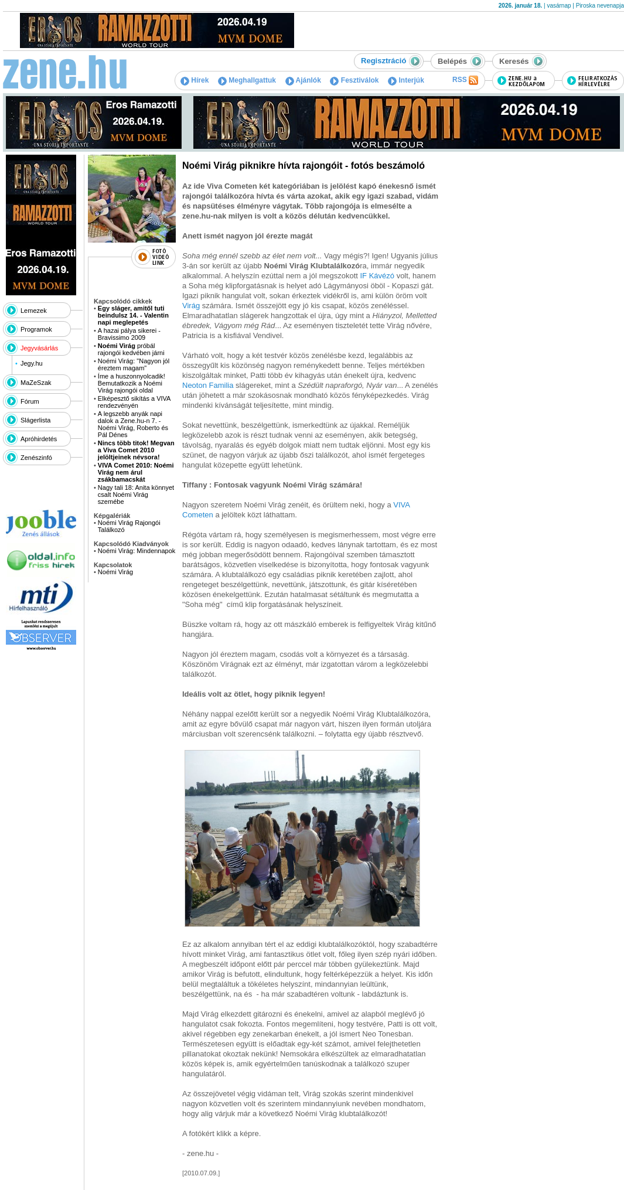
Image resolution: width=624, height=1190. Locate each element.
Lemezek (34, 310)
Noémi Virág (115, 571)
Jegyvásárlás (39, 348)
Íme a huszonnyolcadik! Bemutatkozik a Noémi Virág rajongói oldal (131, 383)
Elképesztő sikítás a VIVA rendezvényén (134, 402)
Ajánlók (303, 80)
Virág (192, 305)
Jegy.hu (32, 363)
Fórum (30, 401)
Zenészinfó (36, 457)
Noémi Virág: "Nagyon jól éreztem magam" (133, 364)
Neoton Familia (209, 385)
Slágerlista (35, 420)
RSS (465, 80)
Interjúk (406, 80)
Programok (36, 329)
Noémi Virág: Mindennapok (136, 550)
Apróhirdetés (39, 438)
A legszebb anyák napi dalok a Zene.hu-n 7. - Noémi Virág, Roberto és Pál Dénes (133, 424)
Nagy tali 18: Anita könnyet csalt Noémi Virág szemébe (136, 494)
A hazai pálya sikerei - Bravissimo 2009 (129, 334)
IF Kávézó (378, 275)
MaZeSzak (36, 382)
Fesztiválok (354, 80)
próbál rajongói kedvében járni (131, 349)
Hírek (194, 80)
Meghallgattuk (247, 80)
